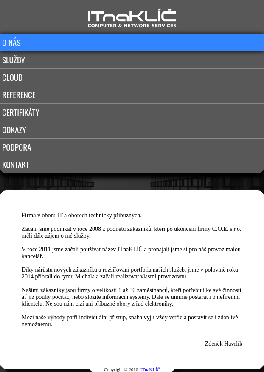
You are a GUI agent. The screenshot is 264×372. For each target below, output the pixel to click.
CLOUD (12, 77)
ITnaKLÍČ (150, 369)
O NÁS (11, 42)
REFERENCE (19, 94)
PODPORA (16, 147)
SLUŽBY (13, 60)
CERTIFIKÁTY (20, 112)
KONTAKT (15, 164)
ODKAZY (14, 129)
